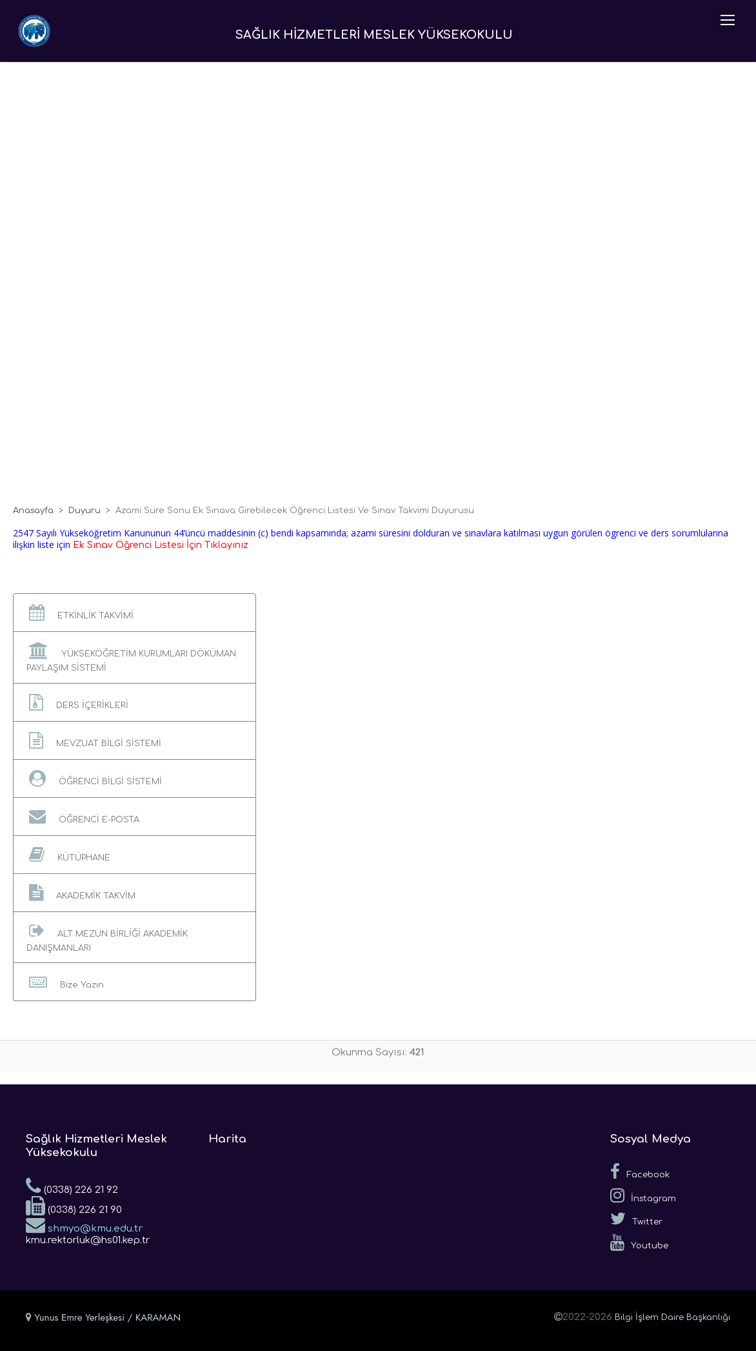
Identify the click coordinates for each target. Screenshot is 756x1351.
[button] (134, 612)
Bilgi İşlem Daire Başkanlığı (672, 1317)
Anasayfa (33, 510)
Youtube (639, 1242)
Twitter (636, 1218)
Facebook (640, 1171)
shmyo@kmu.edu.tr (84, 1224)
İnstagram (643, 1195)
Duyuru (84, 510)
